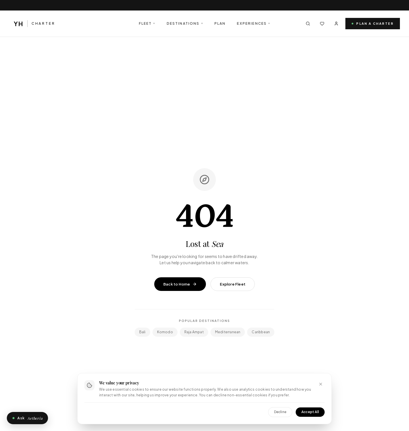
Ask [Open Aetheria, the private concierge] (27, 418)
